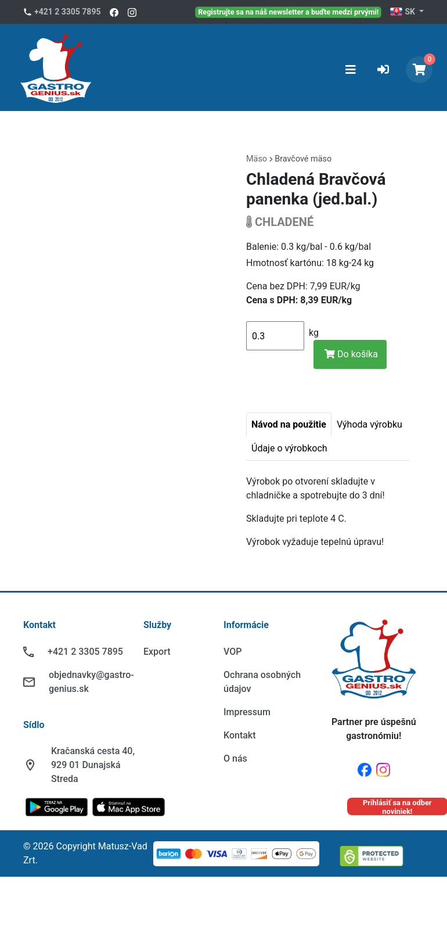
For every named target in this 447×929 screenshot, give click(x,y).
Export (157, 651)
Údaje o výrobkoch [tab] (289, 448)
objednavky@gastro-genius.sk (91, 681)
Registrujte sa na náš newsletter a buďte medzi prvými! (289, 11)
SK (403, 12)
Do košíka (351, 354)
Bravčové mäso (303, 159)
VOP (232, 651)
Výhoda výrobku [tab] (369, 424)
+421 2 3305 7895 (67, 11)
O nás (235, 758)
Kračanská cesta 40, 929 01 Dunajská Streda (93, 764)
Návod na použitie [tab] (288, 424)
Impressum (247, 712)
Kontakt (240, 735)
